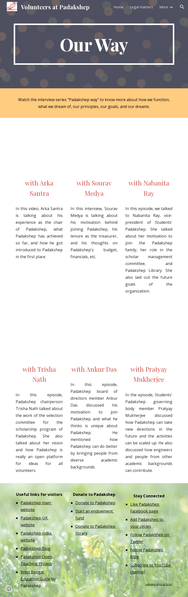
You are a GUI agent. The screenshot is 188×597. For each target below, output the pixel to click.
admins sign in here (159, 584)
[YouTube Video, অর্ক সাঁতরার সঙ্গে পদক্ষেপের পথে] (39, 149)
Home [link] (119, 6)
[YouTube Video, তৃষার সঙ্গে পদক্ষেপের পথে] (39, 335)
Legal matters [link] (141, 6)
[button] (182, 7)
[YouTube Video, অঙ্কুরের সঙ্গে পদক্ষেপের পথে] (94, 335)
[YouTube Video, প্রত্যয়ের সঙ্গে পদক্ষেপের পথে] (148, 335)
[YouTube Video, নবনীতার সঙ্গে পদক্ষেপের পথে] (148, 149)
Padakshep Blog (35, 548)
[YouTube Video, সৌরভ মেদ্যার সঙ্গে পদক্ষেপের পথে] (94, 149)
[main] (94, 44)
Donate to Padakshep (95, 502)
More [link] (163, 6)
